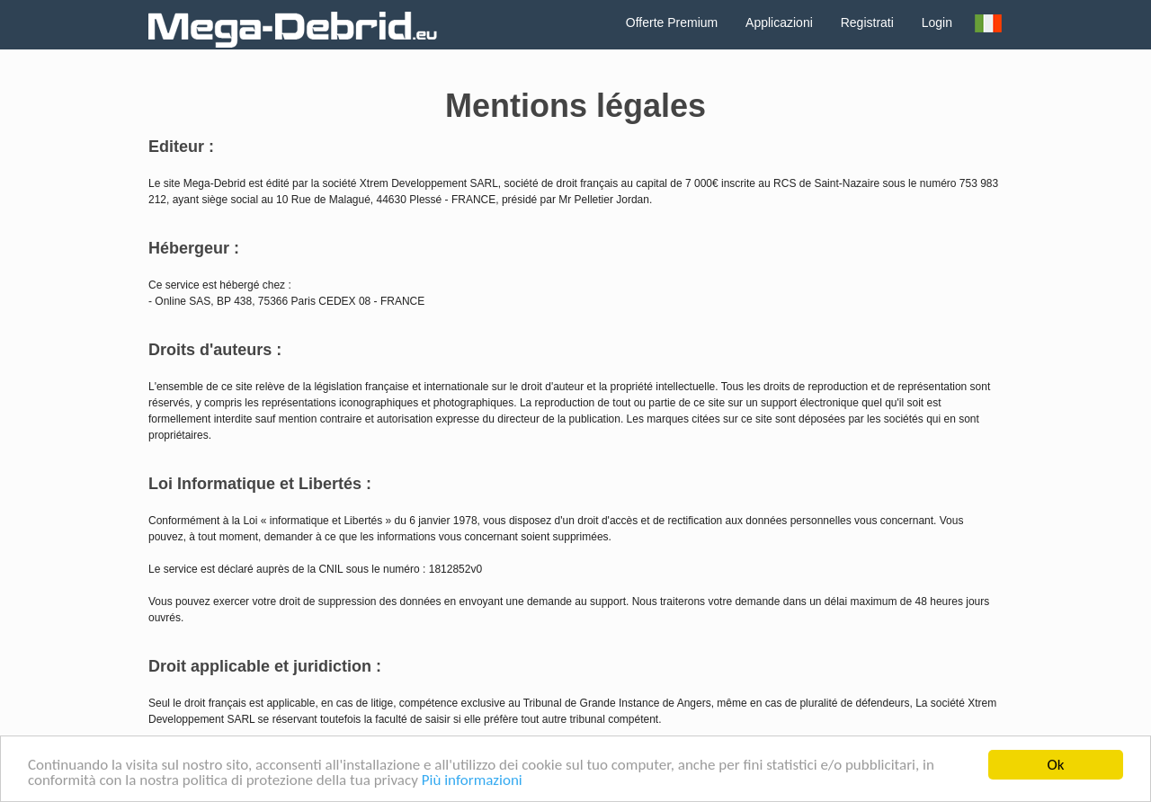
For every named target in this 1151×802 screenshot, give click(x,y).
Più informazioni (472, 780)
